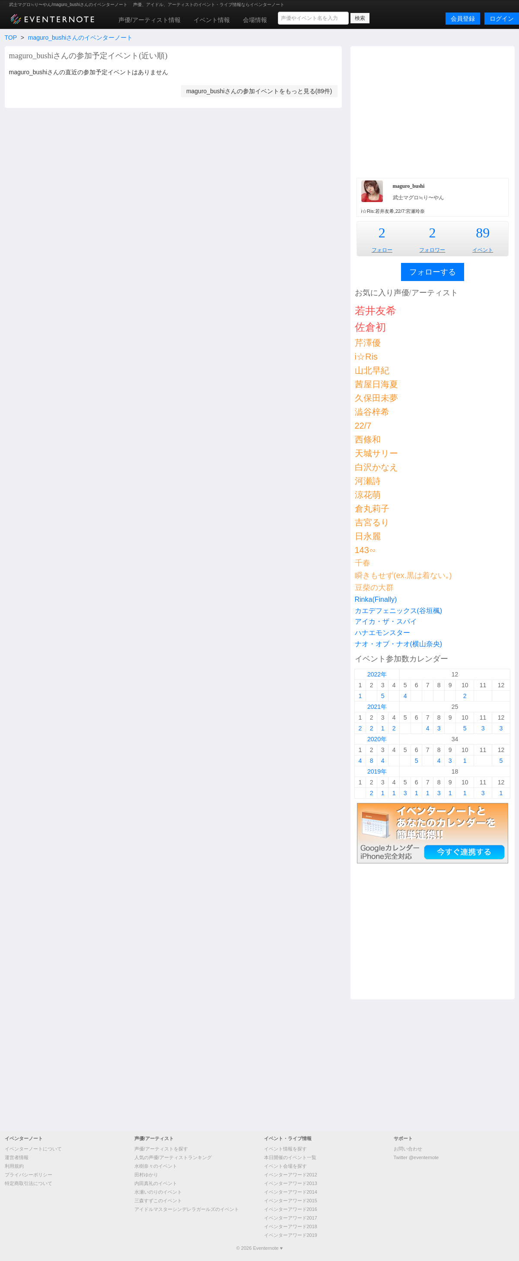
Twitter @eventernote (416, 1157)
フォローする (432, 272)
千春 (362, 563)
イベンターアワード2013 (290, 1183)
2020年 (377, 739)
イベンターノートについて (33, 1148)
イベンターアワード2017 (290, 1217)
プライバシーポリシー (28, 1174)
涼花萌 (368, 494)
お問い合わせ (408, 1148)
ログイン (502, 18)
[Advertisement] (432, 111)
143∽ (365, 550)
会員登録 (463, 18)
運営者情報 (17, 1157)
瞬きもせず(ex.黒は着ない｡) (403, 575)
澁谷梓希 (372, 412)
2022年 (377, 674)
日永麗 (368, 536)
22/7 (363, 425)
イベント (482, 250)
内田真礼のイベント (155, 1183)
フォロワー (432, 250)
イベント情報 (212, 19)
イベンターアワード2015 (290, 1200)
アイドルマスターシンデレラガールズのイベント (186, 1209)
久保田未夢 (376, 398)
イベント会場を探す (285, 1166)
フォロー (382, 250)
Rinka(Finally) (376, 599)
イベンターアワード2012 (290, 1174)
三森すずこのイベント (158, 1200)
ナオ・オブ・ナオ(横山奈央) (399, 644)
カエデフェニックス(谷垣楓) (399, 610)
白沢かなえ (376, 467)
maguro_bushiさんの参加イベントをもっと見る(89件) (259, 91)
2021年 (377, 706)
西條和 (368, 439)
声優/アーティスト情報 (149, 19)
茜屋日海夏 (376, 384)
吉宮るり (372, 522)
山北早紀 (372, 370)
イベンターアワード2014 (290, 1192)
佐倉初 (370, 327)
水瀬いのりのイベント (158, 1192)
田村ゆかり (146, 1174)
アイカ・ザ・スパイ (386, 621)
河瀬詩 (368, 481)
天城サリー (376, 453)
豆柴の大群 (374, 587)
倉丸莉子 (372, 508)
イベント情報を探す (285, 1148)
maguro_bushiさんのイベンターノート (80, 37)
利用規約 (14, 1166)
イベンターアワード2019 (290, 1235)
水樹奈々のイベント (155, 1166)
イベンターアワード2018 (290, 1226)
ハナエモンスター (382, 632)
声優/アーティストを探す (161, 1148)
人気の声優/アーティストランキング (173, 1157)
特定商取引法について (28, 1183)
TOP (11, 37)
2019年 (377, 771)
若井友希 (375, 310)
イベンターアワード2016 (290, 1209)
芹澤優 (368, 343)
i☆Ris (366, 356)
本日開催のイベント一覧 (290, 1157)
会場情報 (255, 19)
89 (483, 232)
